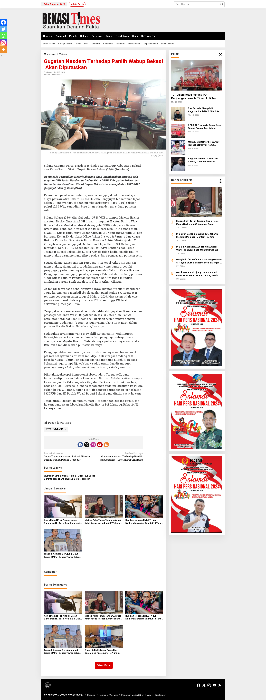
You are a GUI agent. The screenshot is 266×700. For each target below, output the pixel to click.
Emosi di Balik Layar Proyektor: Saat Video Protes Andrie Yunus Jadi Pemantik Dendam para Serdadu (102, 652)
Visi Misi (113, 695)
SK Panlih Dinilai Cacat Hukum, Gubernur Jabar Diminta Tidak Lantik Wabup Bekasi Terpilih (69, 477)
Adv (149, 695)
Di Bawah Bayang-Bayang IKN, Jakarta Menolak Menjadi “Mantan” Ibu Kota (197, 235)
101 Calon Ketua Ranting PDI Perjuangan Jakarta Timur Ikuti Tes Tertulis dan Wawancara (193, 96)
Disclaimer (160, 695)
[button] (222, 4)
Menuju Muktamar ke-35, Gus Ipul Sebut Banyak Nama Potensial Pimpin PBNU (204, 143)
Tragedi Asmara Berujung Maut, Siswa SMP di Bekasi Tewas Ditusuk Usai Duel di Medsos (63, 555)
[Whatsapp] (3, 35)
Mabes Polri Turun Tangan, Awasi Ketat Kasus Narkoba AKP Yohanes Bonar (103, 522)
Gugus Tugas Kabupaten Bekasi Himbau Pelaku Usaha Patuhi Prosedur (67, 456)
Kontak (102, 695)
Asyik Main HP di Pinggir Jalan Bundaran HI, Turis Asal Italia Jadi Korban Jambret (62, 522)
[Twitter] (3, 29)
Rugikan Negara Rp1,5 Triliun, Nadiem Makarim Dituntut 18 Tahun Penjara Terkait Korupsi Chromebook (144, 522)
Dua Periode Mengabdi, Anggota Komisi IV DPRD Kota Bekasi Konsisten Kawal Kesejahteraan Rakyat (203, 110)
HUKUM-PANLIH (56, 429)
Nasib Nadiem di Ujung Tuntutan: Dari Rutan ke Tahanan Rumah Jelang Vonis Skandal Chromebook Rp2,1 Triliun (197, 274)
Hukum (47, 75)
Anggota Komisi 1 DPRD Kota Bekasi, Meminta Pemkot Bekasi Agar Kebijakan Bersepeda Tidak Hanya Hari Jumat (203, 160)
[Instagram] (3, 42)
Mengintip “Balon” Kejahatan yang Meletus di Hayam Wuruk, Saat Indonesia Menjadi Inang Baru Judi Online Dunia (199, 261)
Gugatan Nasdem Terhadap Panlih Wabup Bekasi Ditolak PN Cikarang (119, 456)
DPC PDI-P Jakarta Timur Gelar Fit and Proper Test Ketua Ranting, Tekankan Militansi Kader (205, 127)
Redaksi (91, 695)
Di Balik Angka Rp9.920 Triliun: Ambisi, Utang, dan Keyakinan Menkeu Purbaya (197, 248)
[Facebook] (3, 22)
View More (103, 665)
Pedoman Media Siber (132, 695)
